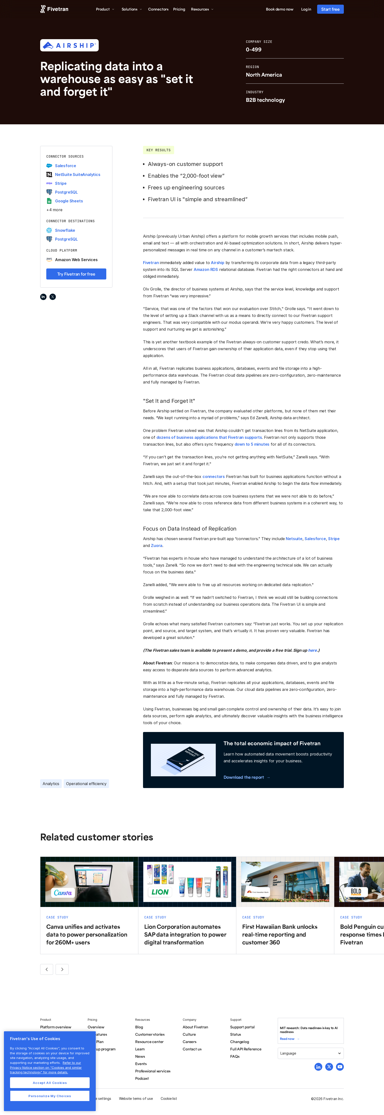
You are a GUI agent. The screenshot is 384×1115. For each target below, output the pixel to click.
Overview (96, 1027)
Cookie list (169, 1098)
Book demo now (279, 9)
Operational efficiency (86, 783)
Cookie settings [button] (98, 1098)
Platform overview (55, 1027)
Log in (306, 9)
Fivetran (151, 262)
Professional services (152, 1071)
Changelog (239, 1041)
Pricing (179, 9)
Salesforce (315, 538)
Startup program (102, 1049)
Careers (189, 1041)
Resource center (149, 1041)
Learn (140, 1049)
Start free (330, 9)
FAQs (234, 1056)
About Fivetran (195, 1027)
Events (141, 1063)
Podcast (142, 1078)
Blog (139, 1027)
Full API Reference (246, 1049)
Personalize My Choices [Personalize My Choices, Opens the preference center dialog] (49, 1096)
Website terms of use (136, 1098)
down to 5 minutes (252, 444)
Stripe (334, 538)
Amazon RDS (206, 269)
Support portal (242, 1027)
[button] (105, 9)
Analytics (51, 783)
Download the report (244, 777)
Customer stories (150, 1034)
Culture (189, 1034)
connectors (214, 476)
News (140, 1056)
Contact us (192, 1049)
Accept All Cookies (50, 1083)
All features (97, 1034)
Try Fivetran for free (76, 274)
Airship (217, 262)
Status (235, 1034)
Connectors (158, 9)
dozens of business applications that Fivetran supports (209, 437)
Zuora (156, 545)
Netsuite (294, 538)
